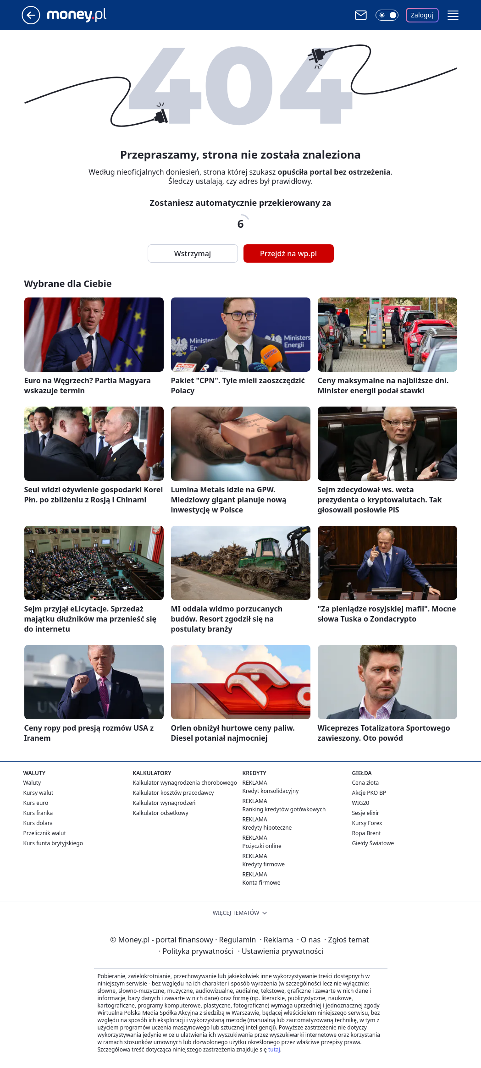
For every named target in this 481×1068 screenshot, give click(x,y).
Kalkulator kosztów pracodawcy (173, 793)
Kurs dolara (38, 823)
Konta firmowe (262, 882)
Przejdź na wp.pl (288, 253)
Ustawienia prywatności (280, 951)
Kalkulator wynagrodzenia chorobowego (185, 783)
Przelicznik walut (44, 833)
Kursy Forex (367, 823)
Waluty (32, 783)
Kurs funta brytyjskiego (53, 843)
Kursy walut (38, 793)
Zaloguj (422, 15)
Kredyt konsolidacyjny (271, 791)
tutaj (274, 1049)
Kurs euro (36, 803)
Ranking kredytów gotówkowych (284, 809)
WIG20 (361, 803)
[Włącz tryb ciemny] (387, 15)
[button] (453, 15)
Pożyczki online (262, 846)
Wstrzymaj (192, 253)
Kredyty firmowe (264, 864)
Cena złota (365, 783)
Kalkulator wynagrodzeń (164, 803)
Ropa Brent (366, 833)
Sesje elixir (365, 813)
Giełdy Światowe (373, 843)
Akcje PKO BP (369, 793)
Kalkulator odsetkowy (160, 813)
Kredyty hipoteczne (267, 827)
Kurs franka (38, 813)
